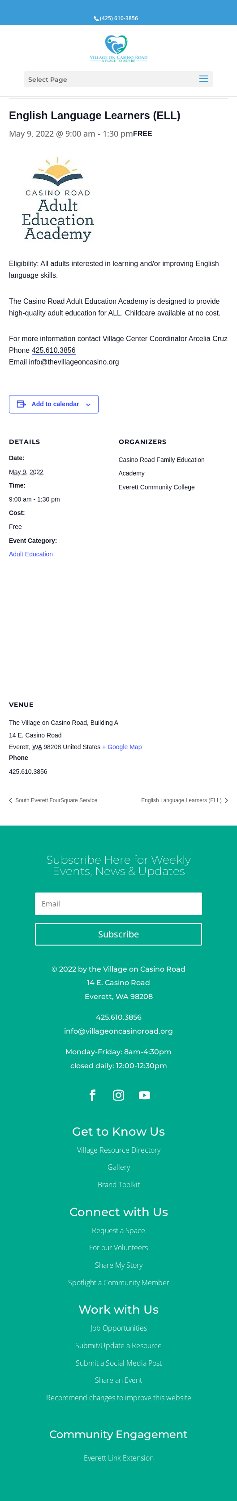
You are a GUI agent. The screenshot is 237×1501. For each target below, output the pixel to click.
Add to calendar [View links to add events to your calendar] (55, 404)
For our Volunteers (118, 1247)
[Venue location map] (118, 631)
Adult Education (31, 554)
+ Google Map (122, 746)
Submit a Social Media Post (119, 1363)
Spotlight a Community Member (118, 1283)
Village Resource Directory (118, 1150)
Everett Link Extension (119, 1458)
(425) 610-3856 (119, 18)
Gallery (119, 1167)
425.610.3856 (54, 350)
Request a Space (118, 1230)
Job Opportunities (118, 1328)
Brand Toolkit (119, 1185)
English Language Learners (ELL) (182, 800)
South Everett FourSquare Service (55, 800)
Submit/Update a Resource (118, 1345)
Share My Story (118, 1265)
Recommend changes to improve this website (118, 1398)
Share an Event (118, 1380)
